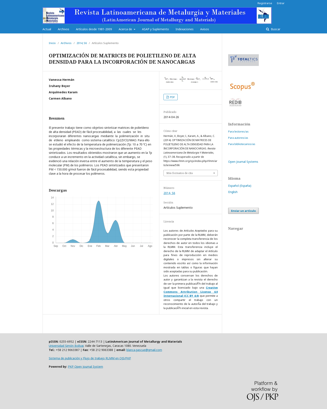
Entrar (280, 3)
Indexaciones (185, 29)
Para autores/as (238, 138)
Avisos (204, 29)
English (233, 192)
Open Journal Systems (243, 162)
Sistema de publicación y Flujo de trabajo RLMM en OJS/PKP (90, 358)
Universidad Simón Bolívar (66, 346)
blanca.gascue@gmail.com (144, 350)
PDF (172, 97)
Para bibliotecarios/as (241, 144)
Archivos (63, 29)
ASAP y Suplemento (155, 29)
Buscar (275, 29)
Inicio (52, 43)
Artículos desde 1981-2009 (94, 29)
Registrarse (265, 3)
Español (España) (239, 186)
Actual (47, 29)
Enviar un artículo (243, 211)
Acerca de (126, 29)
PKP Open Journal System (85, 367)
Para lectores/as (238, 131)
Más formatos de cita (179, 173)
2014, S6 (82, 43)
